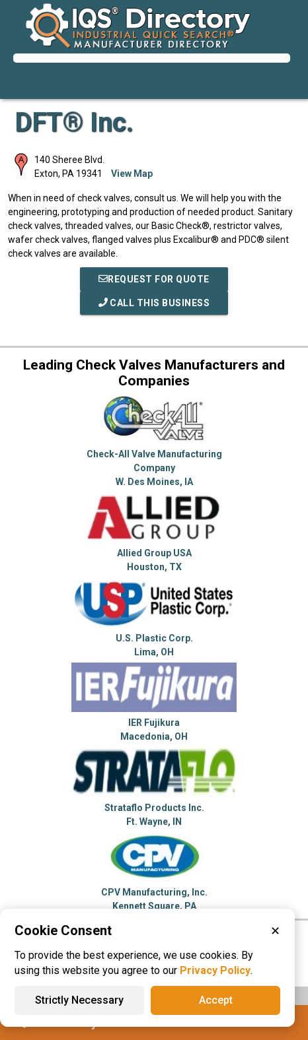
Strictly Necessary (79, 1000)
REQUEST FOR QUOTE (154, 279)
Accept (216, 1000)
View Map (132, 173)
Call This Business (154, 303)
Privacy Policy (215, 970)
